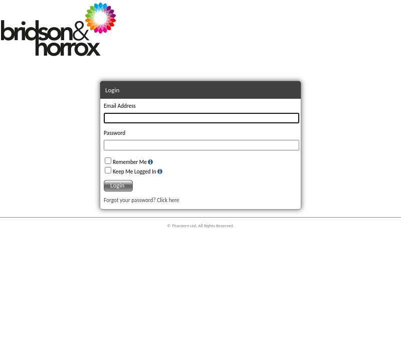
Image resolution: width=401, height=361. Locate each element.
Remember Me (130, 161)
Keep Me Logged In (134, 171)
